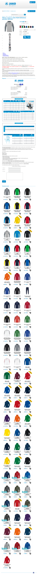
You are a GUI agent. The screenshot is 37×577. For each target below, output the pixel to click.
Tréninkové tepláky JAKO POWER (27, 298)
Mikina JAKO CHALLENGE (17, 241)
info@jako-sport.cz (25, 66)
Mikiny (14, 16)
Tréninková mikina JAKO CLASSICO (17, 411)
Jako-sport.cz (3, 16)
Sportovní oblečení (10, 16)
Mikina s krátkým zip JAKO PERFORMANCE (7, 241)
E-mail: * (4, 171)
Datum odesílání (20, 31)
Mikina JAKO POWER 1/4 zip (7, 199)
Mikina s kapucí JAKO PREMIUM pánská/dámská (17, 482)
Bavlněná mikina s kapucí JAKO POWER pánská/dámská (17, 283)
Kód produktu (20, 34)
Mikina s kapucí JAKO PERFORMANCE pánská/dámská (17, 198)
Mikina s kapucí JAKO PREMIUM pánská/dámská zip (7, 482)
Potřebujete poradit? (6, 55)
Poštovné (4, 53)
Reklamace (4, 54)
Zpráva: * (4, 181)
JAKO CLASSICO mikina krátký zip (17, 227)
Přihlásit (33, 2)
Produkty (7, 16)
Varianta (20, 33)
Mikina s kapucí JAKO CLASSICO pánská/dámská (17, 382)
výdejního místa (14, 73)
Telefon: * (3, 169)
